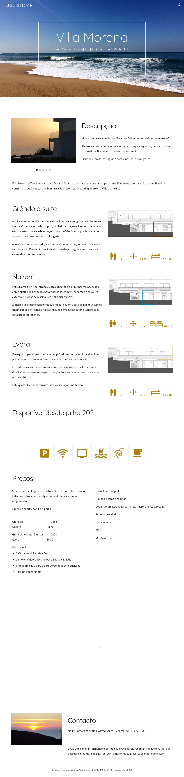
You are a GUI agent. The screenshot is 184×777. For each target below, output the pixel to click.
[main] (91, 48)
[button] (179, 5)
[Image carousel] (43, 144)
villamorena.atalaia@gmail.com (93, 731)
